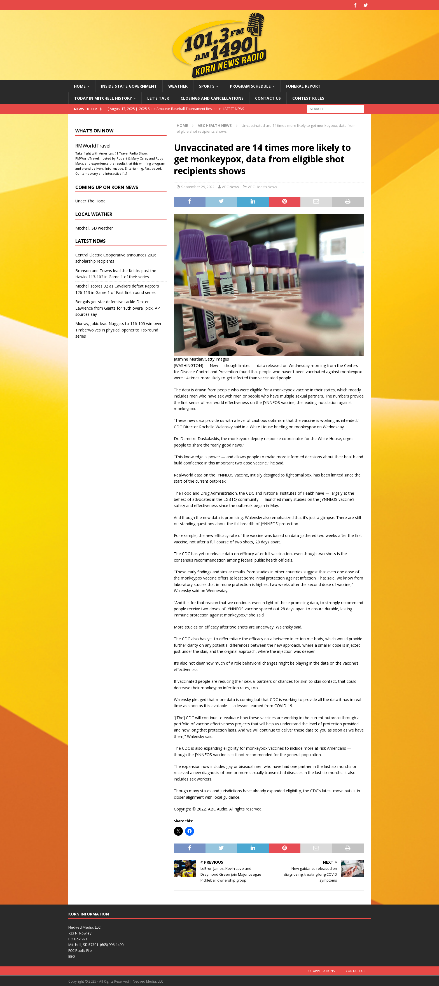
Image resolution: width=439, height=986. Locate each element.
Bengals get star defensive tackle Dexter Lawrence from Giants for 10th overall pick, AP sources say (117, 307)
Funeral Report (303, 85)
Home (80, 85)
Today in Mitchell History (103, 97)
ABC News (230, 185)
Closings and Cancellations (212, 97)
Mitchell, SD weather (94, 227)
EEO (71, 955)
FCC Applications (321, 970)
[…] (124, 172)
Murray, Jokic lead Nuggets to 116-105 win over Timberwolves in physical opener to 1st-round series (118, 329)
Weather (178, 85)
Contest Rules (308, 97)
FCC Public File (80, 949)
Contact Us (268, 97)
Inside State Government (129, 85)
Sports (206, 85)
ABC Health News (262, 185)
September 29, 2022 (197, 185)
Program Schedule (250, 85)
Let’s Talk (158, 97)
